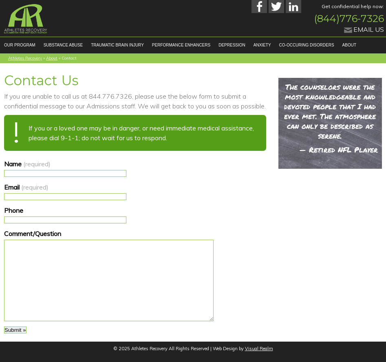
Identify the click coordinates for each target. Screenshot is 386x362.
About (51, 58)
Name (27, 164)
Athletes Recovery (25, 58)
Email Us (368, 29)
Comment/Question (32, 234)
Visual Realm (259, 348)
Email (26, 187)
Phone (13, 210)
